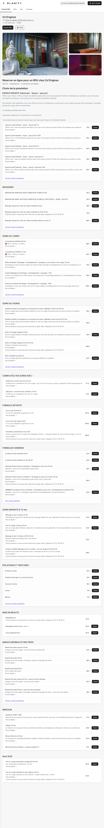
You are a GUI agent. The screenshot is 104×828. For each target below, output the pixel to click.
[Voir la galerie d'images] (85, 65)
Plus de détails (11, 130)
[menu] (3, 3)
